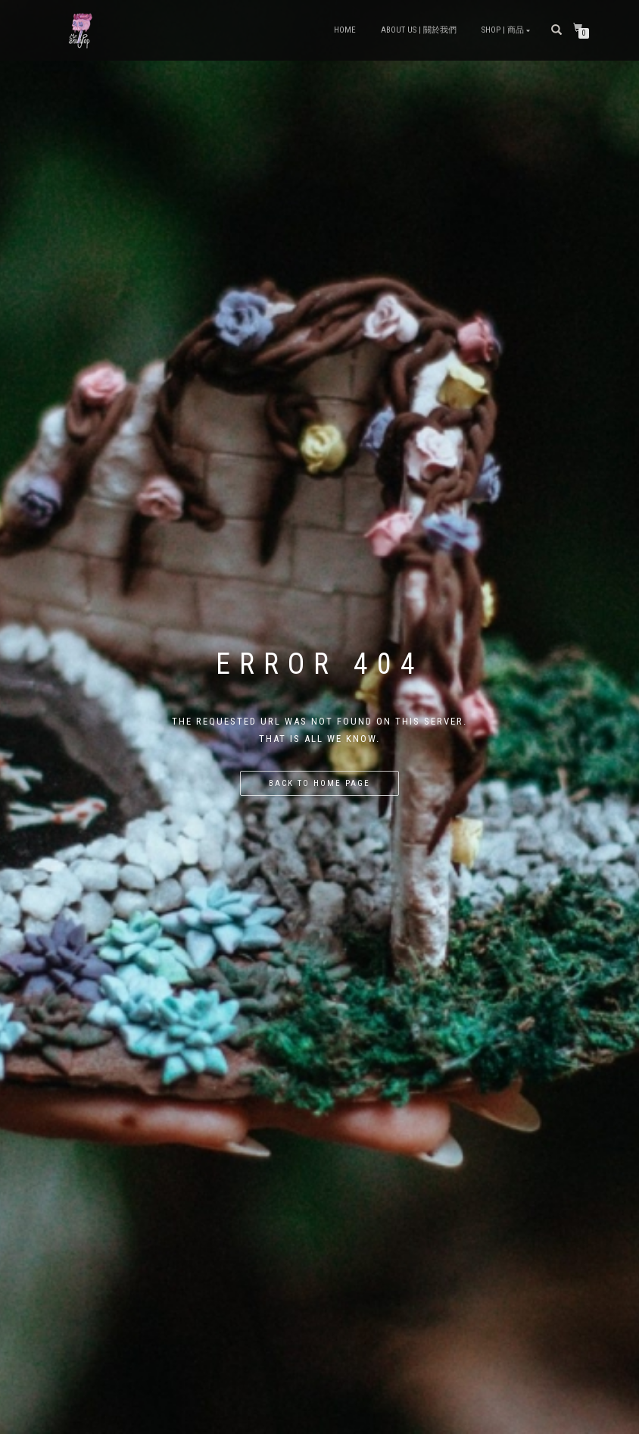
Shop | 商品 (503, 30)
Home (345, 30)
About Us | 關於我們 (419, 30)
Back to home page (319, 783)
